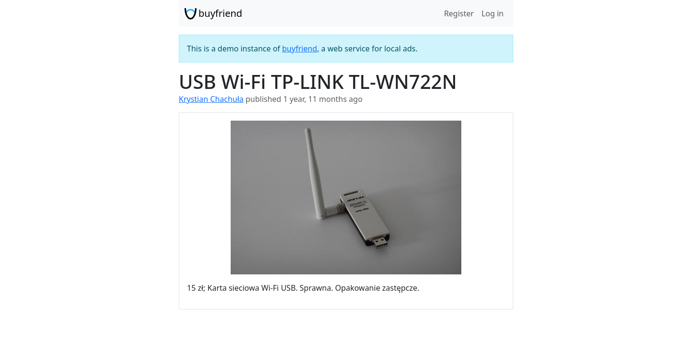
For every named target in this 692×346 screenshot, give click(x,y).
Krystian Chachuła (211, 99)
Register (459, 13)
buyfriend (213, 13)
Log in (493, 13)
